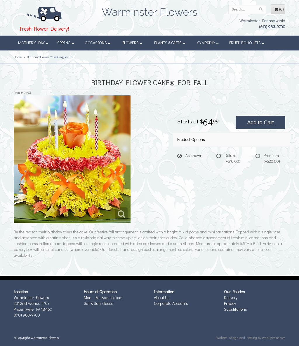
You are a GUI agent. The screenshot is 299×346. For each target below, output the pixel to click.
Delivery (230, 297)
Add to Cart (260, 122)
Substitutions (235, 309)
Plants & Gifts (169, 43)
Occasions (98, 43)
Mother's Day (33, 43)
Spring (65, 43)
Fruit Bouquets (247, 43)
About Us (162, 297)
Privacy (230, 303)
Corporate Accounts (171, 303)
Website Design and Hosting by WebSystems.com (250, 337)
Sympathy (208, 43)
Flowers (132, 43)
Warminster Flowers (149, 10)
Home (18, 57)
